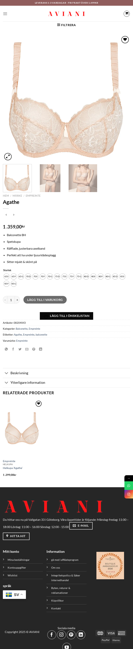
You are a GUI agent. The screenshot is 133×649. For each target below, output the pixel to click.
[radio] (6, 273)
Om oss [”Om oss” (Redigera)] (55, 563)
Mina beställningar (19, 556)
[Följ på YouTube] (66, 643)
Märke (17, 191)
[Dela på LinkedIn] (41, 345)
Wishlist (12, 571)
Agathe (18, 331)
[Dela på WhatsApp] (6, 345)
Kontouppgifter (17, 563)
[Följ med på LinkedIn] (80, 631)
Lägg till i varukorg (45, 296)
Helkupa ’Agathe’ (12, 464)
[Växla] (6, 370)
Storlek (7, 266)
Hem (6, 191)
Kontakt (56, 604)
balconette (41, 331)
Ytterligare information (24, 379)
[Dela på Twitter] (20, 345)
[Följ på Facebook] (51, 631)
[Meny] (5, 13)
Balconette (22, 324)
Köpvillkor (57, 596)
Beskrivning (15, 370)
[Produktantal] (11, 296)
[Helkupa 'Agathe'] (23, 424)
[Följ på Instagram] (61, 631)
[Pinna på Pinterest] (34, 345)
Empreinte (33, 191)
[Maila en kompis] (27, 345)
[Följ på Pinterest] (71, 631)
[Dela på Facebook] (13, 345)
